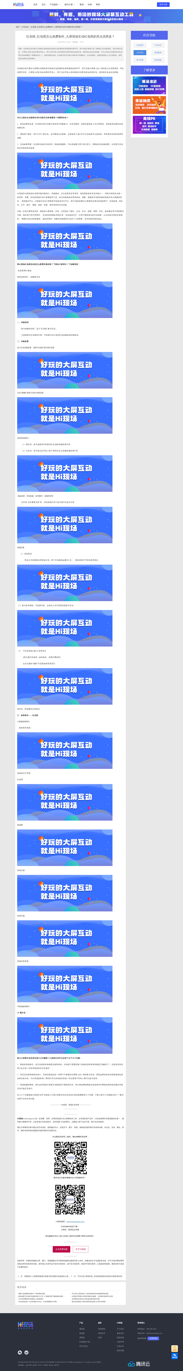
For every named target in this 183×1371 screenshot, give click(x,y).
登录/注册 (163, 4)
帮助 (98, 4)
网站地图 (120, 1350)
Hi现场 (64, 1105)
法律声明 (120, 1342)
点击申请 (153, 1338)
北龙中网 (28, 1365)
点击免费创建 (61, 1249)
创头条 (51, 1365)
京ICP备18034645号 (24, 1362)
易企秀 (35, 1365)
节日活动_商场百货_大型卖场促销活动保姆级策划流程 (90, 1294)
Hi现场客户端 (84, 1342)
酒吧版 (82, 1338)
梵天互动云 (83, 1346)
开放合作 (120, 1346)
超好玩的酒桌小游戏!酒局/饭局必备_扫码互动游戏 (88, 1302)
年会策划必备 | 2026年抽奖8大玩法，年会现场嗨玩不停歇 (37, 1302)
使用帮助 (101, 1329)
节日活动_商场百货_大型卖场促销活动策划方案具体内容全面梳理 (103, 1276)
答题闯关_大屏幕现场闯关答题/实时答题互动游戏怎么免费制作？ (49, 1276)
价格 (90, 4)
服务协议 (120, 1333)
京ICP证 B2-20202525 (39, 1362)
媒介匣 (56, 1365)
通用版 (82, 1329)
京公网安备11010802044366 (55, 1362)
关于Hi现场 (80, 1249)
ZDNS (40, 1365)
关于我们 (120, 1329)
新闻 (100, 1338)
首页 (35, 4)
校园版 (82, 1333)
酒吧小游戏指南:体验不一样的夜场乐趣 (31, 1294)
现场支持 (101, 1333)
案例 (82, 4)
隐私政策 (120, 1338)
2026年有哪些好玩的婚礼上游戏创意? (30, 1299)
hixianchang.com (29, 1119)
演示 (44, 4)
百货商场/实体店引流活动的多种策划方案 (86, 1299)
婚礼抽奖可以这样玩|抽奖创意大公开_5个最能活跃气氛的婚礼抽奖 (40, 1296)
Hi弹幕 (45, 1365)
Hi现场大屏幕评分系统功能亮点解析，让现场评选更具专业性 (92, 1296)
